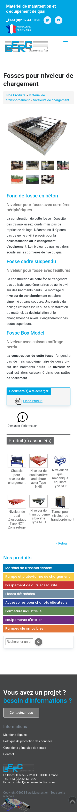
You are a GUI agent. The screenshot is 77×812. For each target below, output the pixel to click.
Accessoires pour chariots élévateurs (36, 602)
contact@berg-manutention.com (34, 782)
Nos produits (17, 558)
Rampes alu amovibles (24, 628)
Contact (8, 754)
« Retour (62, 543)
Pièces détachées (20, 594)
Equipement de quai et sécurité (31, 585)
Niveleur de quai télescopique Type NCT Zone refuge (17, 520)
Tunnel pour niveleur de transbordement (60, 516)
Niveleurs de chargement (51, 100)
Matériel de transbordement (29, 568)
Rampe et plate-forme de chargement (37, 576)
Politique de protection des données (27, 741)
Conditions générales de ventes (24, 748)
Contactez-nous (21, 713)
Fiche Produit (33, 401)
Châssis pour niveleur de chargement (16, 477)
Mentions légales (15, 735)
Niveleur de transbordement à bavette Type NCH (39, 516)
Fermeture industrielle (23, 611)
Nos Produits (15, 95)
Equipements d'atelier (23, 619)
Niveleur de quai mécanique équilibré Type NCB (60, 478)
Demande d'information (23, 425)
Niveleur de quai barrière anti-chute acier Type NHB (38, 479)
